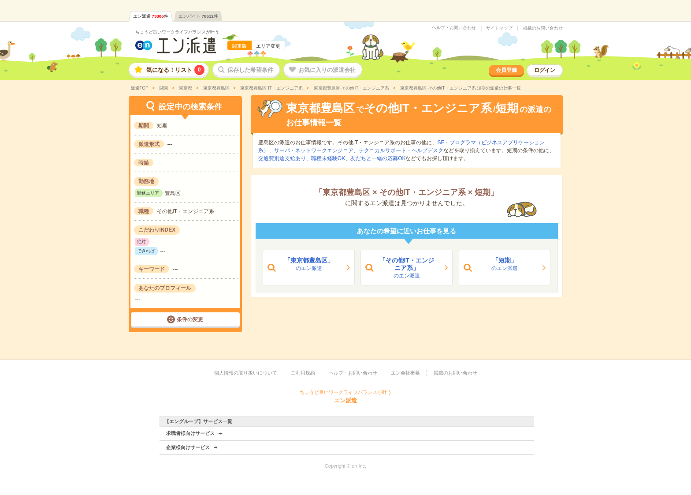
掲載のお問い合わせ (543, 28)
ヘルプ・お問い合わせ (454, 28)
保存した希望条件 (250, 70)
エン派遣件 (150, 16)
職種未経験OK (328, 158)
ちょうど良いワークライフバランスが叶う (177, 32)
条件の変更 (190, 319)
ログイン (544, 70)
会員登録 (506, 70)
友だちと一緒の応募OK (377, 158)
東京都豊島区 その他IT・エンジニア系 (350, 88)
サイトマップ (499, 28)
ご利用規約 (303, 372)
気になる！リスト (175, 70)
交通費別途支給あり (282, 158)
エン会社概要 (405, 372)
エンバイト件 (198, 16)
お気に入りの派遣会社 (327, 70)
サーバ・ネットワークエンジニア (313, 150)
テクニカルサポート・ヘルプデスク (401, 150)
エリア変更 (268, 46)
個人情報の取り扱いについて (245, 372)
